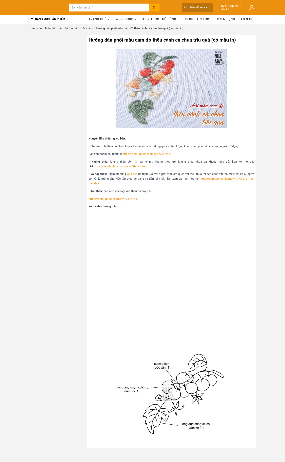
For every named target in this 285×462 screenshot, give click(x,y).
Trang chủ (99, 19)
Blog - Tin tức (197, 19)
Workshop (126, 19)
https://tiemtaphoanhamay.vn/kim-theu (114, 198)
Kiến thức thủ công (160, 19)
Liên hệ (247, 19)
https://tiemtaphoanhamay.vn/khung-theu (120, 166)
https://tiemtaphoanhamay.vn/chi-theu (147, 154)
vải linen (132, 174)
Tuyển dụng (225, 19)
